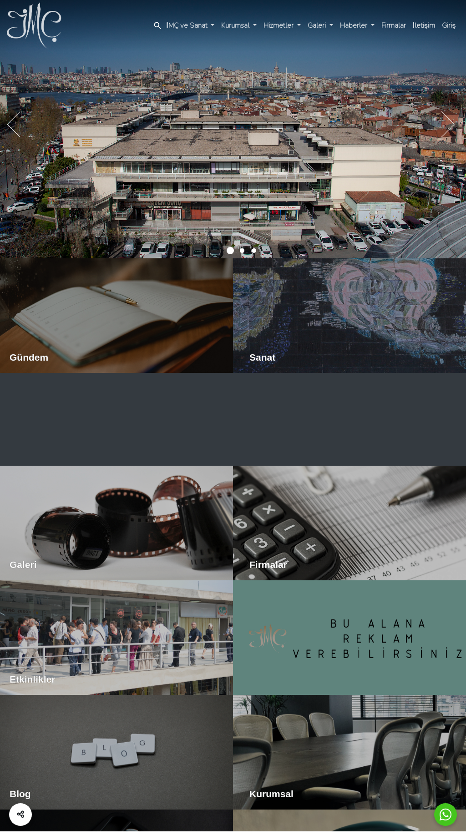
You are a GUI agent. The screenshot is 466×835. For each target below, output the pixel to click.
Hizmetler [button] (279, 25)
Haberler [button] (354, 25)
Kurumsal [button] (236, 25)
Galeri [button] (318, 25)
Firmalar (393, 25)
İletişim (424, 25)
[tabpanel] (233, 131)
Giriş (449, 25)
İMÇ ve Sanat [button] (187, 25)
